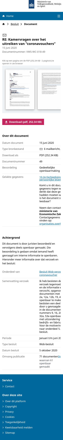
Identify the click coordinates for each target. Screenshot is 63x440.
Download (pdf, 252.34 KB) (23, 122)
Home (8, 16)
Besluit (15, 24)
